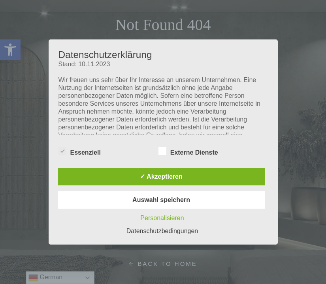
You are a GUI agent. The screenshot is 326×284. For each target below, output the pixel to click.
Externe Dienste (188, 151)
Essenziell (79, 151)
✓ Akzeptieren (161, 176)
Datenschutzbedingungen (162, 231)
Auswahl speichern (161, 199)
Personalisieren (162, 218)
